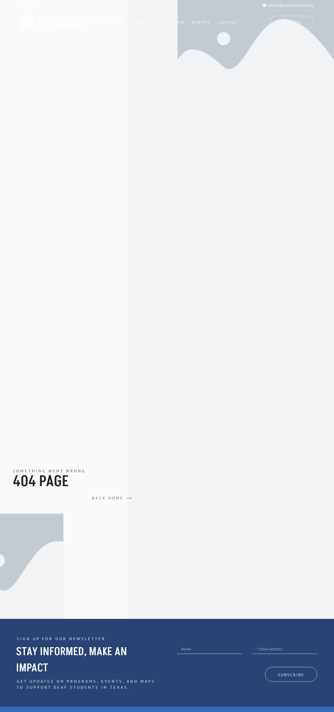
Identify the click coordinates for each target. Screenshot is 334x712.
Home (101, 22)
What (141, 22)
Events (201, 22)
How (178, 22)
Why (160, 22)
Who (121, 22)
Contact (229, 22)
